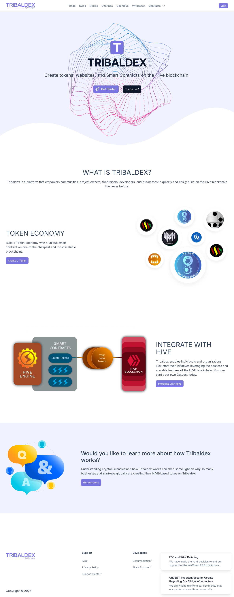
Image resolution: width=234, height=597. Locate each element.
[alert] (196, 561)
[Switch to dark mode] (215, 6)
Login (223, 5)
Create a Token (17, 260)
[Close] (226, 557)
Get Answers (91, 482)
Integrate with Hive (169, 383)
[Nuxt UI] (20, 6)
